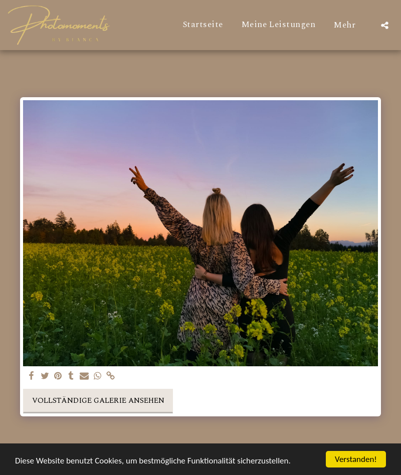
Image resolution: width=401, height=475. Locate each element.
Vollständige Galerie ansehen (98, 400)
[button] (384, 25)
